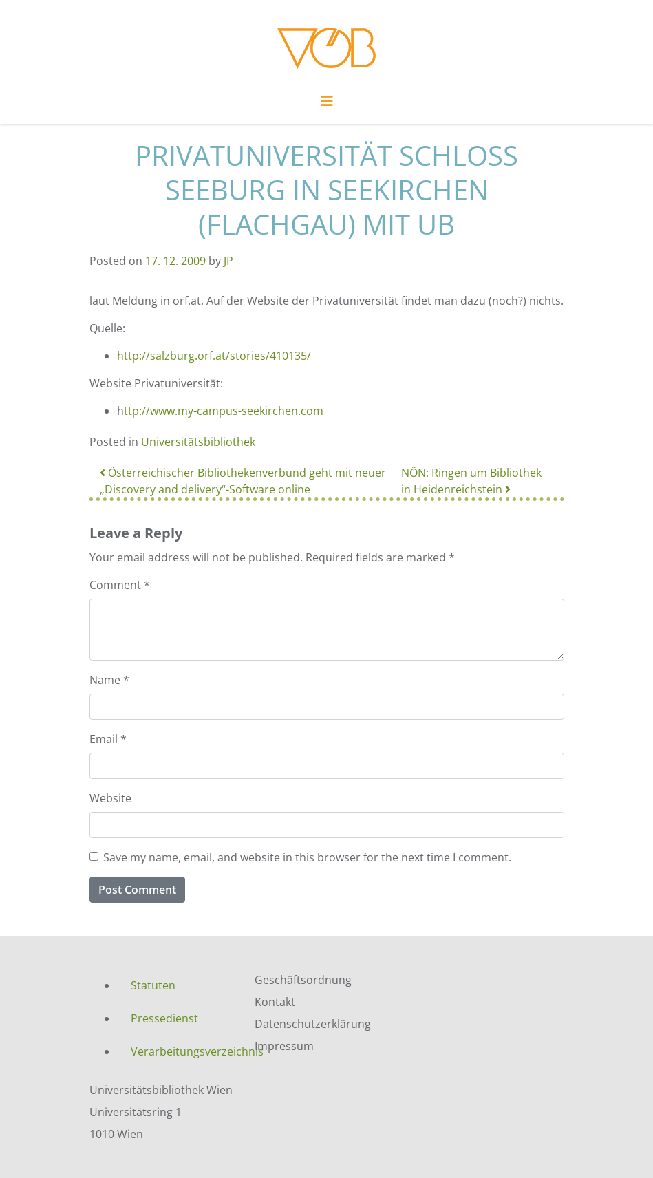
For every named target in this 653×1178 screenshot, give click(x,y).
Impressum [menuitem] (284, 1045)
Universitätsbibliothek (198, 441)
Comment (119, 584)
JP (228, 260)
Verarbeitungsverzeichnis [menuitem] (182, 1051)
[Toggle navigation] (327, 104)
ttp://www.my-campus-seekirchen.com (223, 410)
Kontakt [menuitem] (275, 1001)
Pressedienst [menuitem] (164, 1018)
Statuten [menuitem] (153, 985)
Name (109, 679)
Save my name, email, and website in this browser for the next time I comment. (307, 857)
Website (110, 798)
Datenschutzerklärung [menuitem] (313, 1023)
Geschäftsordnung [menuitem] (303, 979)
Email (108, 739)
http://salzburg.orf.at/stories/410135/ (214, 355)
